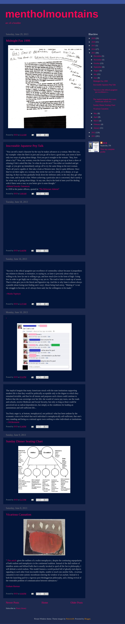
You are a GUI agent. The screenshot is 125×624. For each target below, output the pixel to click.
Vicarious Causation (18, 514)
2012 (93, 132)
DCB (105, 143)
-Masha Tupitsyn (14, 294)
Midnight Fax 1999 (18, 40)
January (97, 128)
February (97, 124)
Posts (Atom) (21, 608)
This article (12, 560)
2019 (93, 38)
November (98, 60)
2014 (93, 49)
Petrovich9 (70, 619)
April (96, 117)
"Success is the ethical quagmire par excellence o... (105, 91)
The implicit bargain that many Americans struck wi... (104, 100)
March (96, 121)
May (96, 113)
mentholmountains (51, 14)
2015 (93, 46)
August (97, 71)
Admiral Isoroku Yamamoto (18, 186)
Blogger (87, 619)
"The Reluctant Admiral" (49, 189)
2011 (93, 136)
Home (45, 602)
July (95, 74)
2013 (93, 53)
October (97, 63)
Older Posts (76, 602)
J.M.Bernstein (13, 422)
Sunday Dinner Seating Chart (24, 441)
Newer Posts (12, 602)
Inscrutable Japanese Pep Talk (24, 145)
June (96, 78)
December (98, 56)
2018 (93, 42)
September (98, 67)
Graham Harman (13, 586)
